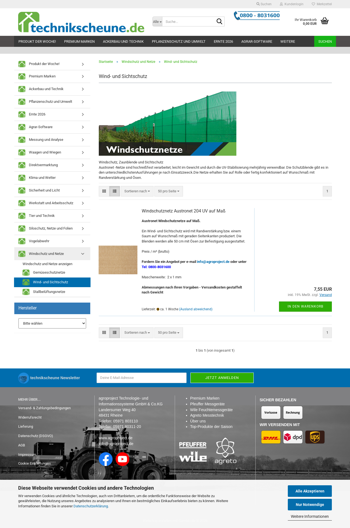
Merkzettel (322, 4)
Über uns (198, 421)
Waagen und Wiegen (39, 152)
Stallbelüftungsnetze (44, 292)
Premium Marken (79, 41)
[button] (104, 191)
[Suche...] (157, 21)
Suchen (325, 41)
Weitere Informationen (310, 516)
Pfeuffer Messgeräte (207, 404)
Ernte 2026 (223, 41)
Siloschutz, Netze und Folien (45, 228)
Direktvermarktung (38, 165)
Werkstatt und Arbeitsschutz (45, 203)
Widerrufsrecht (30, 417)
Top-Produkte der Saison (211, 426)
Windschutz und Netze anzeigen (47, 264)
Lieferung (25, 426)
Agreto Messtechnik (207, 415)
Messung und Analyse (40, 139)
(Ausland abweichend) (195, 309)
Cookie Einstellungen (34, 463)
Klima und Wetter (37, 177)
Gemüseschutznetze (44, 272)
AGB (21, 445)
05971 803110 (125, 421)
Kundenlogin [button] (291, 4)
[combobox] (137, 191)
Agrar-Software (256, 41)
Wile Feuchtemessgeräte (211, 410)
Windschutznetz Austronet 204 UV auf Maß (184, 211)
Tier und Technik (36, 215)
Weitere (287, 41)
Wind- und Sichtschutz (45, 282)
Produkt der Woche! (37, 41)
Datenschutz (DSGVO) (35, 436)
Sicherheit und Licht (39, 190)
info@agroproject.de (116, 443)
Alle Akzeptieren (310, 491)
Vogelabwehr (33, 241)
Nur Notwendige (310, 504)
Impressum (27, 454)
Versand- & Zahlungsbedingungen (44, 408)
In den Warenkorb (305, 306)
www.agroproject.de (116, 438)
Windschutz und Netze (41, 253)
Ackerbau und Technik (123, 41)
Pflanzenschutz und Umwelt (179, 41)
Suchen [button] (264, 4)
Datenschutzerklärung (90, 506)
